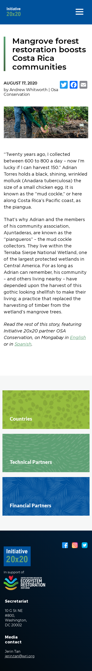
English (78, 338)
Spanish (22, 344)
